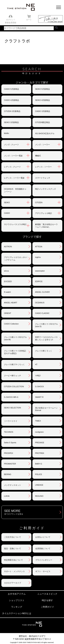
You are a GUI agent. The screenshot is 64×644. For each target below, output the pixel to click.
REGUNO (39, 496)
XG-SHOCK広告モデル (45, 133)
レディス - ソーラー (43, 167)
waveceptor (40, 271)
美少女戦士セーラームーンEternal (46, 409)
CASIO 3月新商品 (42, 111)
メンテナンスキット (12, 485)
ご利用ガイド (47, 607)
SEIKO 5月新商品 (42, 89)
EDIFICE (38, 281)
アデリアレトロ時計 (43, 213)
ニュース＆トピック (47, 594)
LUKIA (7, 496)
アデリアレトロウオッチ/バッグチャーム (15, 258)
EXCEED (8, 281)
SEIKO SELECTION (12, 408)
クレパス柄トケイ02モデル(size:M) (15, 338)
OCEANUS (39, 303)
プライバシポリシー (43, 560)
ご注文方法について (12, 537)
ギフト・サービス (42, 571)
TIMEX (38, 421)
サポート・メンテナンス (14, 571)
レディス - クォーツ (12, 167)
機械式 (38, 156)
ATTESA (38, 247)
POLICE (38, 474)
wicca (6, 271)
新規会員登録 (10, 23)
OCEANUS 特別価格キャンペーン (15, 190)
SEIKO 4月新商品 (42, 100)
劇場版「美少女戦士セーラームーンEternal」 (46, 225)
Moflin (6, 133)
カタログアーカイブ (12, 583)
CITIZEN (38, 202)
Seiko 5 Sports (10, 443)
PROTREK (39, 453)
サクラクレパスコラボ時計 (15, 224)
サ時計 (38, 376)
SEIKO (7, 202)
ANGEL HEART (10, 303)
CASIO (7, 213)
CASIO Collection (11, 324)
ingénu (38, 257)
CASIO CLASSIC (42, 313)
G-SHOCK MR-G (11, 397)
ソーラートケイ (10, 421)
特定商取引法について (13, 560)
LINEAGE (39, 485)
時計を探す (47, 600)
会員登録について (42, 548)
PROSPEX (8, 453)
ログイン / (10, 20)
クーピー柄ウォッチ (12, 376)
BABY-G (38, 464)
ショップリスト (16, 600)
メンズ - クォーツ (11, 145)
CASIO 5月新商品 (11, 89)
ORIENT (7, 313)
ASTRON (8, 247)
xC (36, 364)
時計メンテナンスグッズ (45, 189)
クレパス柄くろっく (43, 351)
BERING (7, 474)
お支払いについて (42, 537)
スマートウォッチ (42, 178)
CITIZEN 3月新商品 (12, 111)
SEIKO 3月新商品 (11, 122)
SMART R (39, 397)
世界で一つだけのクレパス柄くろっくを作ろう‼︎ (46, 338)
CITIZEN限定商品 (42, 122)
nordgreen (39, 432)
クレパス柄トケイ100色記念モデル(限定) (15, 352)
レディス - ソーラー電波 (14, 178)
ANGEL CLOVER (42, 292)
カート (29, 20)
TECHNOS (8, 432)
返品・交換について (12, 548)
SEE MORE (33, 512)
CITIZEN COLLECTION (14, 386)
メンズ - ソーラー (42, 145)
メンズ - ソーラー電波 (13, 156)
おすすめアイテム (17, 594)
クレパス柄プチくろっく (14, 364)
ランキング (16, 607)
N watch (7, 292)
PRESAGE (39, 443)
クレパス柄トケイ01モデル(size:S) (46, 325)
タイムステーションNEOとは (16, 613)
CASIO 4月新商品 (11, 100)
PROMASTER (10, 464)
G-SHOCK (39, 386)
